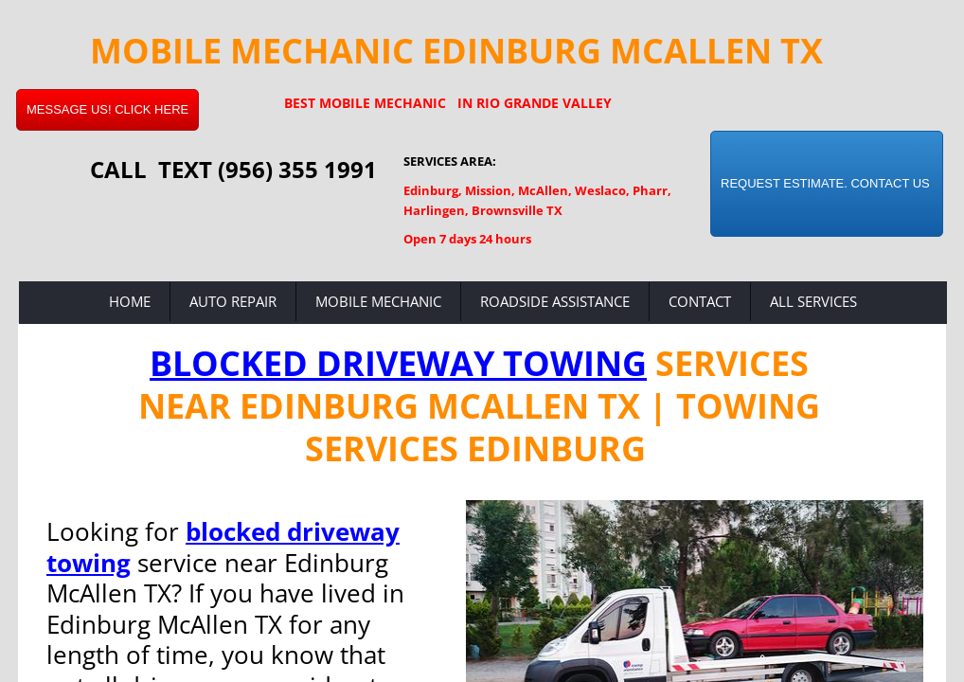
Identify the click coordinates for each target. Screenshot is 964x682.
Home (130, 301)
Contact (700, 301)
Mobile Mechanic (378, 301)
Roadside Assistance (555, 301)
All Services (813, 301)
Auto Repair (233, 301)
